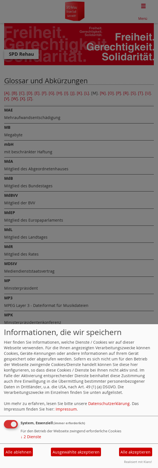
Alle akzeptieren (135, 452)
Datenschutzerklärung (109, 403)
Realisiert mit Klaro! (138, 462)
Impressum (66, 409)
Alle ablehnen (18, 452)
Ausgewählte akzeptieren (76, 452)
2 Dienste (31, 436)
